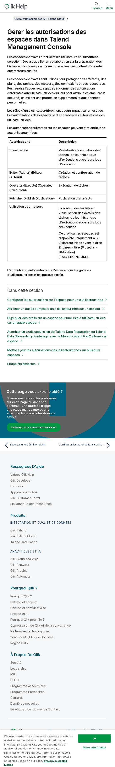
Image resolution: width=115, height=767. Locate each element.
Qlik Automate (20, 576)
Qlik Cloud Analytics (24, 559)
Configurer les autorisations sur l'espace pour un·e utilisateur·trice (55, 300)
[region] (57, 748)
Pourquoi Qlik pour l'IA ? (27, 619)
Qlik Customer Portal (25, 498)
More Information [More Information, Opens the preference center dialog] (94, 747)
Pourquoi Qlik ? (21, 596)
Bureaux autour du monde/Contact (35, 709)
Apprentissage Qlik (24, 492)
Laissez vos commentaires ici (33, 427)
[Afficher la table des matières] (8, 19)
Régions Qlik (19, 643)
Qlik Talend (18, 530)
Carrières (16, 697)
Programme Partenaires (27, 692)
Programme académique (28, 686)
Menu (109, 8)
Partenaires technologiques (30, 631)
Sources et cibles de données (32, 637)
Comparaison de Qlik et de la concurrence (40, 625)
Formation (17, 486)
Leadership (18, 668)
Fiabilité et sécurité (24, 602)
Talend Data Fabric (23, 542)
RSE (13, 674)
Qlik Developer (21, 480)
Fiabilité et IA (19, 614)
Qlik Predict (18, 570)
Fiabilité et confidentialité (28, 608)
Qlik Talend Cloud (22, 536)
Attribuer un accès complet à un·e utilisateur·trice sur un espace (53, 309)
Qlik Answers (19, 564)
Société (15, 662)
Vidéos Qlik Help (22, 474)
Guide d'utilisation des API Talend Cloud (39, 18)
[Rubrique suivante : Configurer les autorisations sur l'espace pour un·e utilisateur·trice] (85, 445)
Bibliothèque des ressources (31, 504)
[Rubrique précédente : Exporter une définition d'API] (29, 445)
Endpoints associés (21, 364)
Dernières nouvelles (24, 703)
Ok (94, 738)
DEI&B (14, 680)
